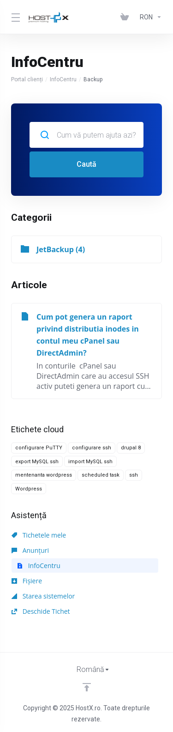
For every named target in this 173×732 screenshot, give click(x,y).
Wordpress (28, 489)
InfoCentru (63, 79)
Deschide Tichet (41, 611)
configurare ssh (91, 448)
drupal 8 (131, 448)
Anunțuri (30, 550)
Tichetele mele (39, 535)
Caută (86, 164)
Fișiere (27, 580)
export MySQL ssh (37, 462)
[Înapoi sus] (86, 687)
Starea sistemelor (43, 596)
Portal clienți (27, 79)
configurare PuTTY (38, 448)
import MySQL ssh (90, 462)
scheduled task (100, 475)
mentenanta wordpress (43, 475)
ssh (133, 475)
